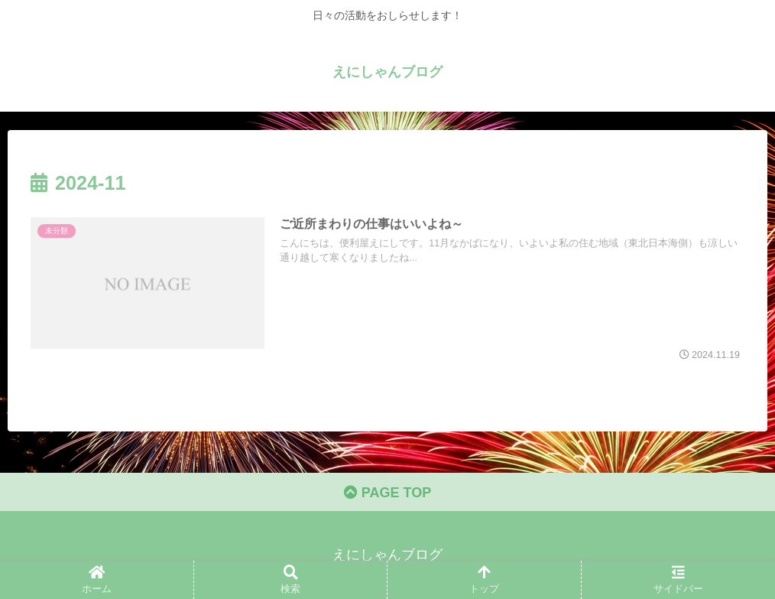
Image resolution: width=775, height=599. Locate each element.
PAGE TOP (387, 492)
